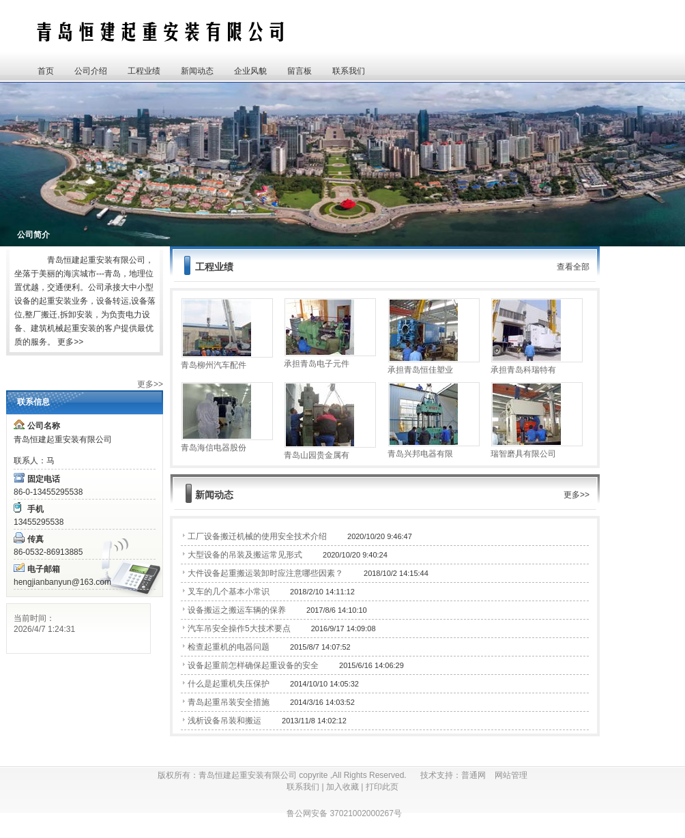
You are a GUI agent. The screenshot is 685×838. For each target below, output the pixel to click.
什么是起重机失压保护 (228, 684)
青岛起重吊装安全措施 (228, 702)
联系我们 (348, 71)
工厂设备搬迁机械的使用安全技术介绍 (257, 536)
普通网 (478, 775)
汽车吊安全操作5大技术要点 (239, 628)
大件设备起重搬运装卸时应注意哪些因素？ (265, 573)
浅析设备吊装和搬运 (224, 720)
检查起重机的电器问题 (228, 647)
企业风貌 (250, 71)
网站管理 (511, 775)
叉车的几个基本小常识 (228, 591)
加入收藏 (342, 787)
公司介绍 (90, 71)
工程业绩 (144, 71)
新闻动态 (197, 71)
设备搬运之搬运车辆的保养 (237, 610)
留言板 (299, 71)
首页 (46, 71)
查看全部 (573, 267)
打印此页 (382, 787)
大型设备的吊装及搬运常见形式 (245, 555)
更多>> (70, 342)
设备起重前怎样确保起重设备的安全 (253, 665)
